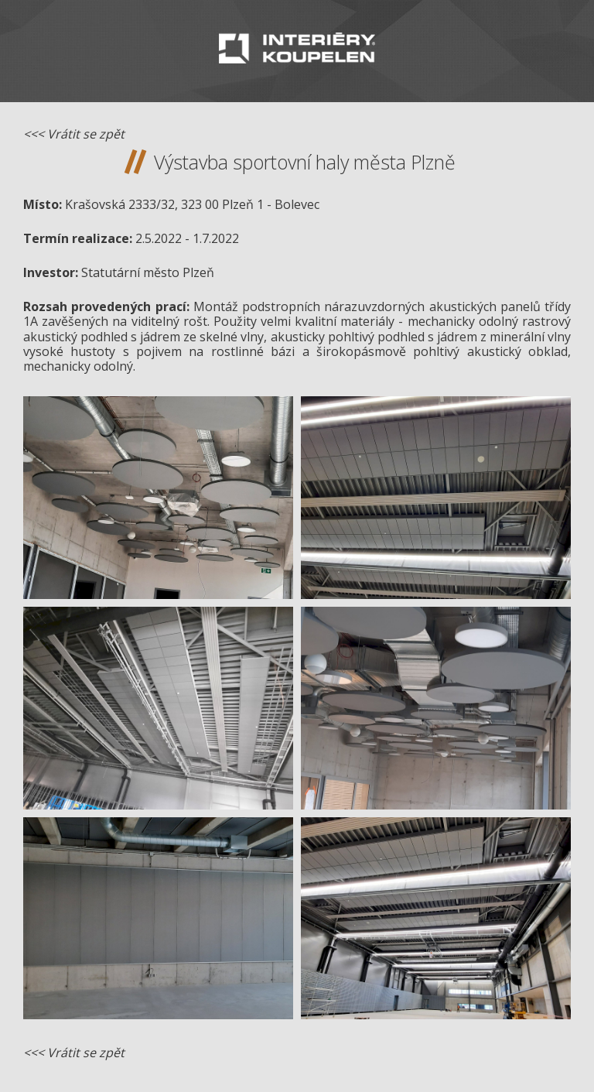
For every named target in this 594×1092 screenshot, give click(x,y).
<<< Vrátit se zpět (74, 133)
